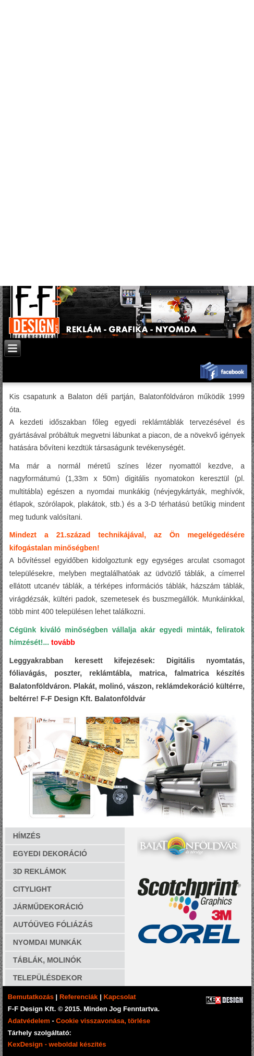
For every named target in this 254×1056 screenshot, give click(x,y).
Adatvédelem (29, 1021)
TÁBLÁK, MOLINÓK (47, 960)
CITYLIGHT (32, 889)
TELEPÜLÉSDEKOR (47, 978)
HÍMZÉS (27, 836)
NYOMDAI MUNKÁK (47, 942)
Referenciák (78, 997)
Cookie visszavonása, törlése (103, 1021)
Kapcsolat (119, 997)
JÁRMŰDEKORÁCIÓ (48, 907)
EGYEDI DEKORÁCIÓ (50, 853)
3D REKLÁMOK (40, 871)
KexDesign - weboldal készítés (57, 1044)
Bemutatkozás (31, 997)
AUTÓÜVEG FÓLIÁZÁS (53, 924)
